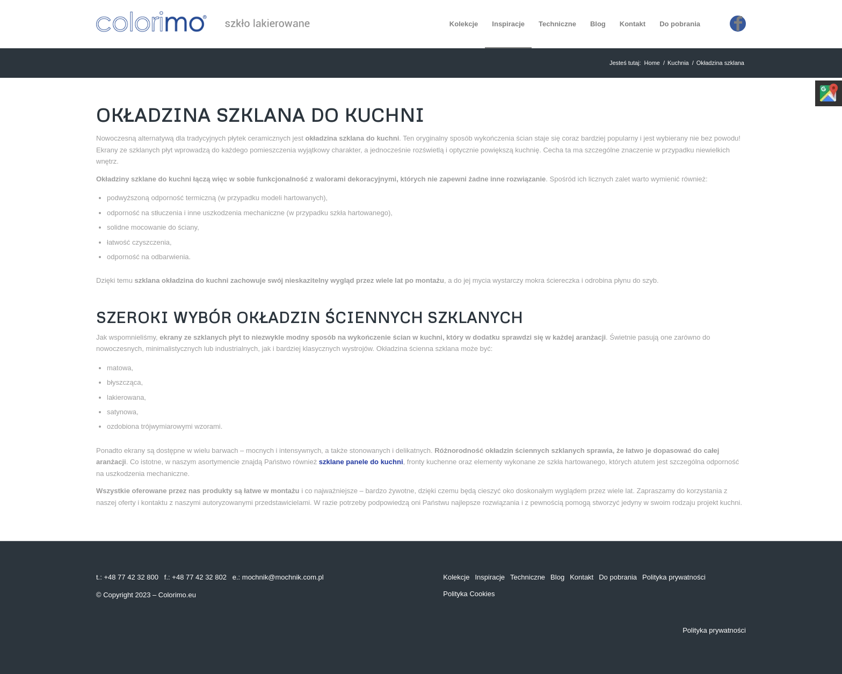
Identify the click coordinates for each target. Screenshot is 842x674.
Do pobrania (618, 577)
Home (652, 63)
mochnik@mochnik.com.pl (283, 577)
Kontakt (581, 577)
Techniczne (527, 577)
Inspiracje (490, 577)
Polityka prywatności (674, 577)
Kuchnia (678, 63)
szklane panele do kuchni (361, 462)
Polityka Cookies (469, 594)
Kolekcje (456, 577)
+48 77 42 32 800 (131, 577)
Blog (557, 577)
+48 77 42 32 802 (199, 577)
